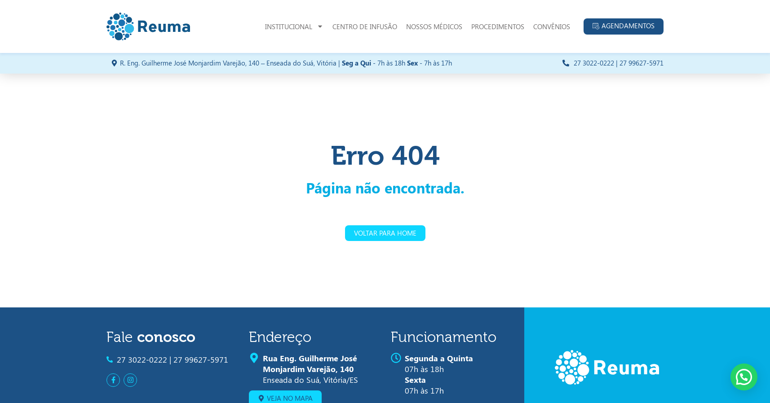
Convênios (551, 26)
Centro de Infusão (364, 26)
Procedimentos (497, 26)
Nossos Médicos (434, 26)
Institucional (294, 26)
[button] (743, 377)
